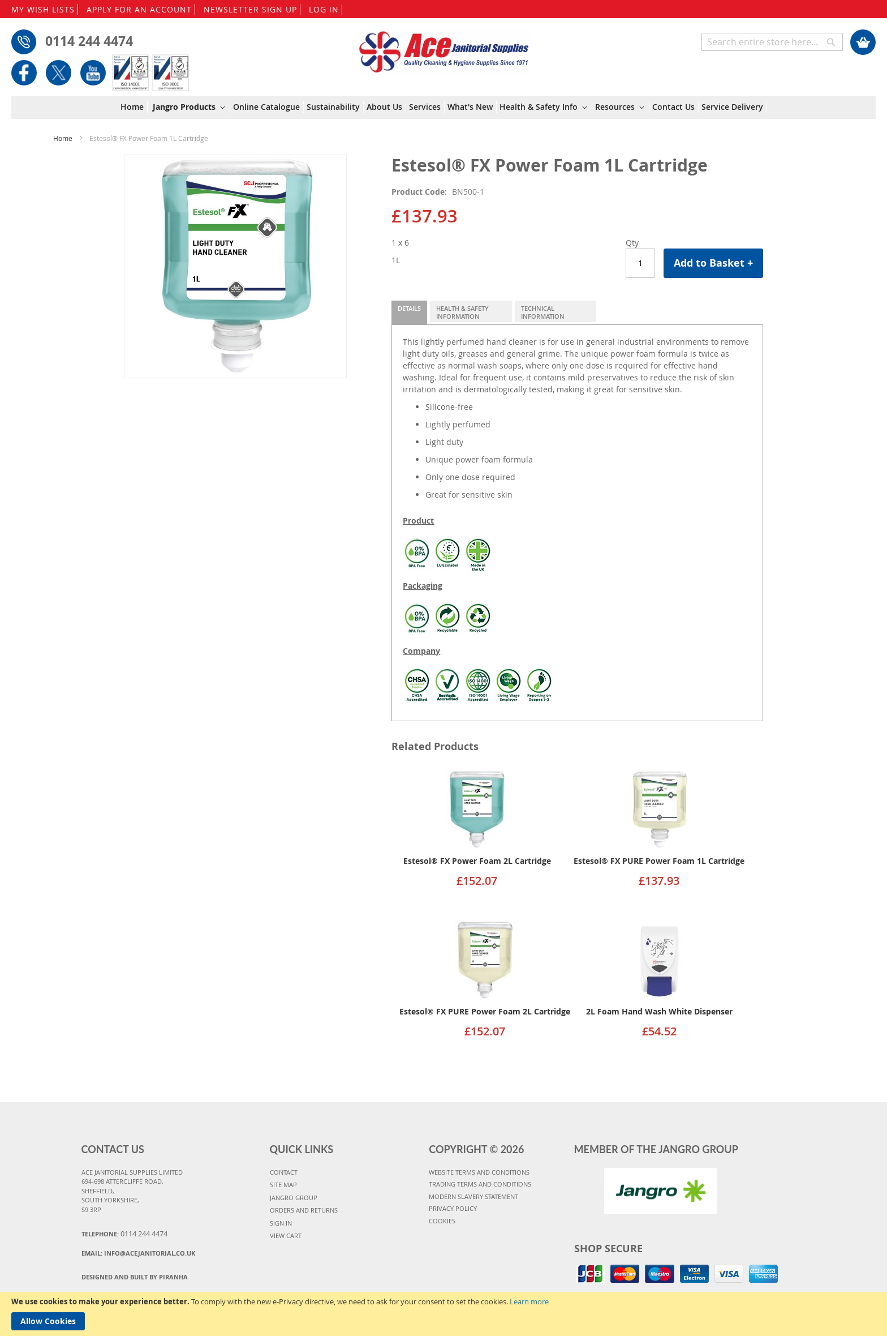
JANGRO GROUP (293, 1197)
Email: (138, 1253)
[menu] (444, 107)
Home (62, 138)
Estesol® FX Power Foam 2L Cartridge (477, 860)
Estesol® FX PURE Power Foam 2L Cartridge (484, 1011)
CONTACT (284, 1172)
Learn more (529, 1301)
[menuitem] (134, 107)
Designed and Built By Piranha (134, 1277)
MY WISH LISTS (43, 9)
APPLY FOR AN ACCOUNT (139, 9)
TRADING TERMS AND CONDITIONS (480, 1184)
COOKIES (442, 1221)
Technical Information (543, 312)
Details (409, 308)
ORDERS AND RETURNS (304, 1210)
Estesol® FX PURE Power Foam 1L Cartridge (659, 860)
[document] (443, 1314)
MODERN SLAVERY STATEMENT (473, 1196)
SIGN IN (281, 1223)
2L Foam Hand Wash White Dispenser (659, 1011)
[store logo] (443, 46)
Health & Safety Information (462, 312)
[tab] (409, 312)
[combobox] (772, 42)
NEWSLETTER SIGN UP (250, 9)
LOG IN (324, 9)
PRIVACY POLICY (453, 1208)
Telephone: (124, 1233)
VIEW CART (286, 1235)
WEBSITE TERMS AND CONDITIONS (479, 1172)
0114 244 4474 (89, 41)
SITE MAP (283, 1184)
